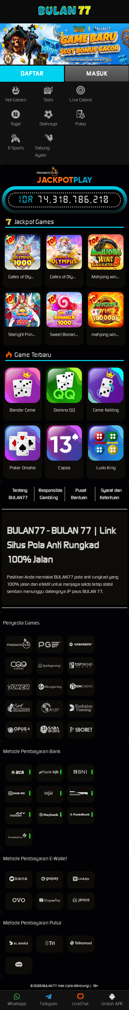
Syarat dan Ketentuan (110, 494)
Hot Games (16, 94)
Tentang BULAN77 (18, 494)
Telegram (48, 999)
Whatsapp (17, 999)
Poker (81, 118)
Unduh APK (112, 999)
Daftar (32, 73)
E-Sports (16, 142)
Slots (48, 94)
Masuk (96, 73)
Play (82, 180)
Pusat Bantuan (79, 494)
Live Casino (80, 94)
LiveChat (80, 999)
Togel (16, 118)
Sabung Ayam (44, 146)
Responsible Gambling (50, 494)
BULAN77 (49, 986)
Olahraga (48, 118)
